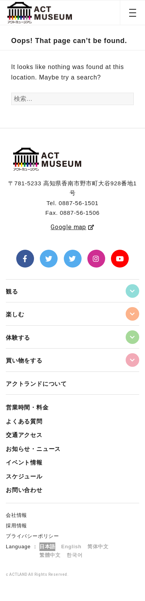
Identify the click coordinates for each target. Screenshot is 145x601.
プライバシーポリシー (32, 536)
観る (12, 291)
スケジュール (24, 476)
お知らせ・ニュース (33, 449)
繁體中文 (50, 555)
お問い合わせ (24, 490)
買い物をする (24, 360)
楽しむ (15, 314)
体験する (18, 337)
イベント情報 (24, 462)
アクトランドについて (36, 383)
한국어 (74, 555)
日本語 (47, 546)
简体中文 (98, 546)
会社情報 (16, 515)
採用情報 (16, 525)
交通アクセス (24, 435)
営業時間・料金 (27, 407)
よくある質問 (24, 421)
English (71, 546)
